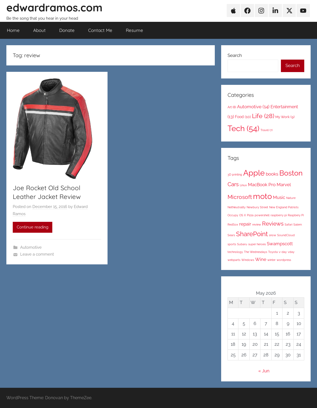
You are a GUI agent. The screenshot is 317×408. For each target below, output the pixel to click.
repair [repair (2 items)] (245, 224)
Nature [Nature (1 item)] (290, 197)
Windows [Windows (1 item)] (247, 259)
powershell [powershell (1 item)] (262, 215)
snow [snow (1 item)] (272, 235)
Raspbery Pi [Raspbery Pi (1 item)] (296, 215)
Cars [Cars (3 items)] (233, 184)
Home (13, 30)
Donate (67, 30)
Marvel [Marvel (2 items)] (284, 184)
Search (235, 55)
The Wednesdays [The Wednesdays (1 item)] (255, 251)
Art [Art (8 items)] (232, 107)
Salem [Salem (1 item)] (297, 224)
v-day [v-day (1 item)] (283, 251)
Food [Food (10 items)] (243, 117)
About (39, 30)
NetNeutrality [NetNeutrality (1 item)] (237, 207)
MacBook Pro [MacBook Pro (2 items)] (262, 184)
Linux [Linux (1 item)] (243, 185)
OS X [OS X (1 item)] (242, 215)
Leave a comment (37, 254)
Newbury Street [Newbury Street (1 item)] (257, 207)
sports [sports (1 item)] (232, 244)
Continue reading (32, 227)
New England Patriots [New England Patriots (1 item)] (283, 207)
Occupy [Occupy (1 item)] (233, 215)
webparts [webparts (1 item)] (234, 259)
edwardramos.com (54, 7)
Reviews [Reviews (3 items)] (273, 223)
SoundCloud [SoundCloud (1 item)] (286, 235)
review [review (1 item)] (256, 224)
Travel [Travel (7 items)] (266, 130)
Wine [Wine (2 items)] (260, 259)
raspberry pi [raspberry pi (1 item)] (279, 215)
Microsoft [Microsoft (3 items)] (240, 197)
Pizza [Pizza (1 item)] (250, 215)
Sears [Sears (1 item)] (231, 235)
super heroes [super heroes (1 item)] (257, 244)
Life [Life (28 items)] (263, 115)
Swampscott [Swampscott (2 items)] (280, 243)
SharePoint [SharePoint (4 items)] (252, 234)
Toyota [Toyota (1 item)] (273, 251)
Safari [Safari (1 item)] (288, 224)
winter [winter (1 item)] (271, 259)
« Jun (263, 370)
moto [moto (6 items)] (262, 196)
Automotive (31, 247)
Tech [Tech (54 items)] (243, 128)
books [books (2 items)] (272, 174)
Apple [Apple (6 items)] (254, 172)
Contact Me (100, 30)
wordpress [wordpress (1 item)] (284, 259)
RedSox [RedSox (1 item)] (233, 224)
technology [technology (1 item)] (235, 251)
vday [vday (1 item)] (291, 251)
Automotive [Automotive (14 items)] (253, 106)
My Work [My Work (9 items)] (284, 117)
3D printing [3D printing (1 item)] (235, 174)
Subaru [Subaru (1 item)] (242, 244)
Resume (134, 30)
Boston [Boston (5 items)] (291, 173)
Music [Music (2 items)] (279, 197)
